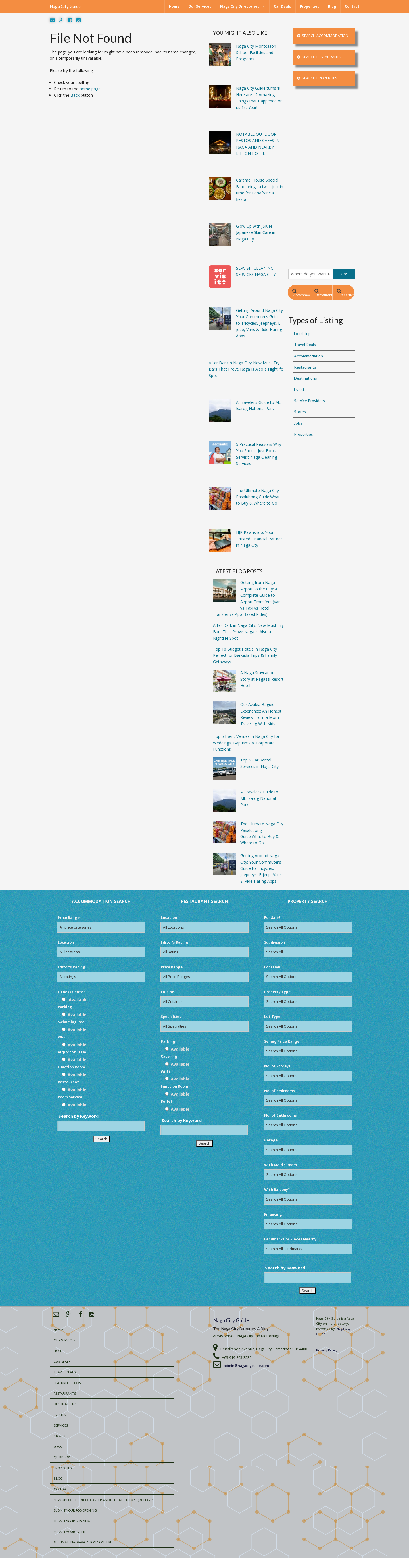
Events (300, 389)
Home (174, 6)
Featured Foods (67, 1383)
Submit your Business (72, 1521)
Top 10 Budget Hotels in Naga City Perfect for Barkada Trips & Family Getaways (245, 655)
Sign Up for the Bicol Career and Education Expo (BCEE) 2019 (104, 1500)
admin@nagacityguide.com (246, 1365)
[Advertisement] (321, 177)
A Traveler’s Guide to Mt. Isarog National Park (259, 798)
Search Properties (317, 78)
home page (90, 88)
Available (74, 999)
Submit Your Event (70, 1532)
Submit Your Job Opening (75, 1510)
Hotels (59, 1351)
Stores (300, 411)
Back (75, 95)
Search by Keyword (79, 1116)
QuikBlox (62, 1457)
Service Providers (309, 400)
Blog (332, 6)
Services (61, 1425)
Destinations (305, 378)
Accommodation (301, 293)
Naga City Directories (239, 6)
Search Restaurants (319, 57)
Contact (352, 6)
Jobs (298, 423)
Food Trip (302, 333)
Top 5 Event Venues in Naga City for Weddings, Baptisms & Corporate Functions (246, 743)
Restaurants (323, 293)
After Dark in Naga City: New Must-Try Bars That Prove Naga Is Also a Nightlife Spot (248, 632)
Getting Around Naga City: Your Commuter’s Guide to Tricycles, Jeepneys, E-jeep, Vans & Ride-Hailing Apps (261, 868)
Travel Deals (305, 344)
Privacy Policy (326, 1350)
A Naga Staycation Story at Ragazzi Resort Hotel (261, 679)
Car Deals (282, 6)
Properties (309, 6)
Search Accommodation (322, 35)
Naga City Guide (65, 6)
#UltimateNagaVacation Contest (83, 1542)
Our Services (199, 6)
